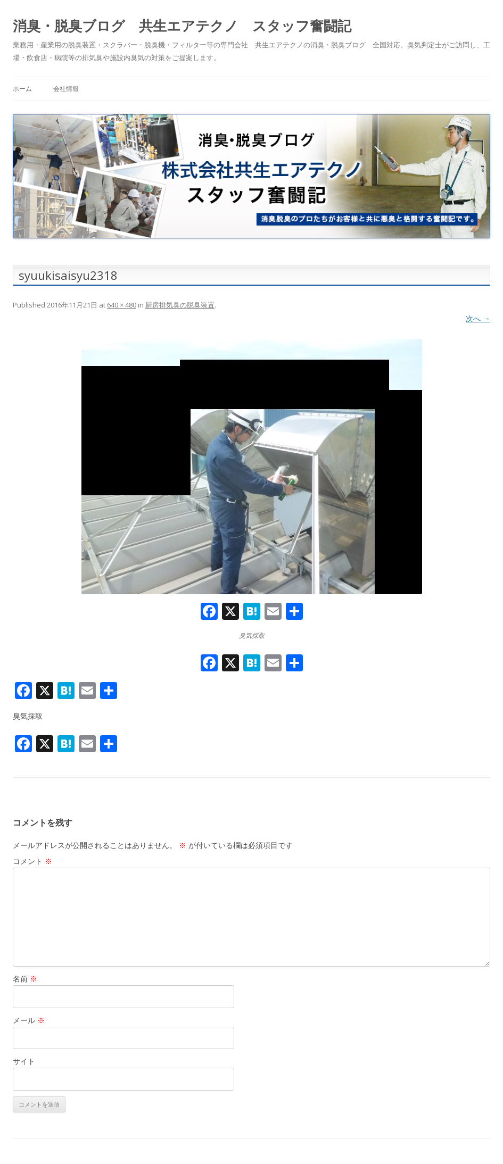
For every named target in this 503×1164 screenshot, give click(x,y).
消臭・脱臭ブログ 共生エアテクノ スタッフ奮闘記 (182, 25)
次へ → (478, 318)
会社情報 (66, 88)
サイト (24, 1061)
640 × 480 (121, 305)
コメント (32, 861)
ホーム (22, 88)
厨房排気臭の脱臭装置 (180, 305)
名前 (25, 979)
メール (29, 1020)
